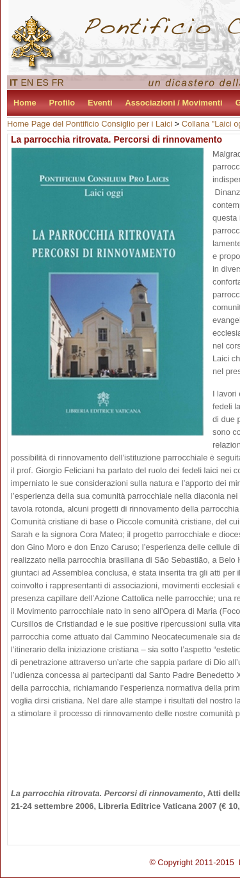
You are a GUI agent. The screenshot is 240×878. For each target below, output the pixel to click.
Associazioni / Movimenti (174, 102)
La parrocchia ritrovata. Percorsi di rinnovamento (116, 139)
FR (58, 82)
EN (27, 82)
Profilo (62, 102)
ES (42, 82)
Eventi (100, 102)
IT (14, 82)
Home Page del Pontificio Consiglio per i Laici (89, 124)
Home (24, 102)
